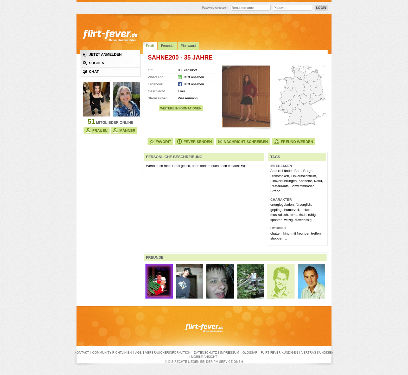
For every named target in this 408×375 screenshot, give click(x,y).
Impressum (229, 352)
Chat (91, 71)
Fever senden (194, 141)
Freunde (167, 46)
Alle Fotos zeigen (246, 96)
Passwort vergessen (215, 7)
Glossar (250, 352)
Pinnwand (188, 46)
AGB (138, 352)
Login (321, 8)
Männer (124, 130)
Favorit (160, 141)
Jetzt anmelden (102, 54)
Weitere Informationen (180, 108)
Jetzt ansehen (193, 77)
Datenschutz (205, 352)
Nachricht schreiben (243, 142)
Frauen (96, 130)
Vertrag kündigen (317, 352)
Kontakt (81, 352)
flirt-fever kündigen (279, 352)
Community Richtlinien (112, 352)
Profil (150, 46)
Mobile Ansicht (204, 357)
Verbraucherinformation (167, 352)
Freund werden (293, 141)
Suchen (93, 63)
